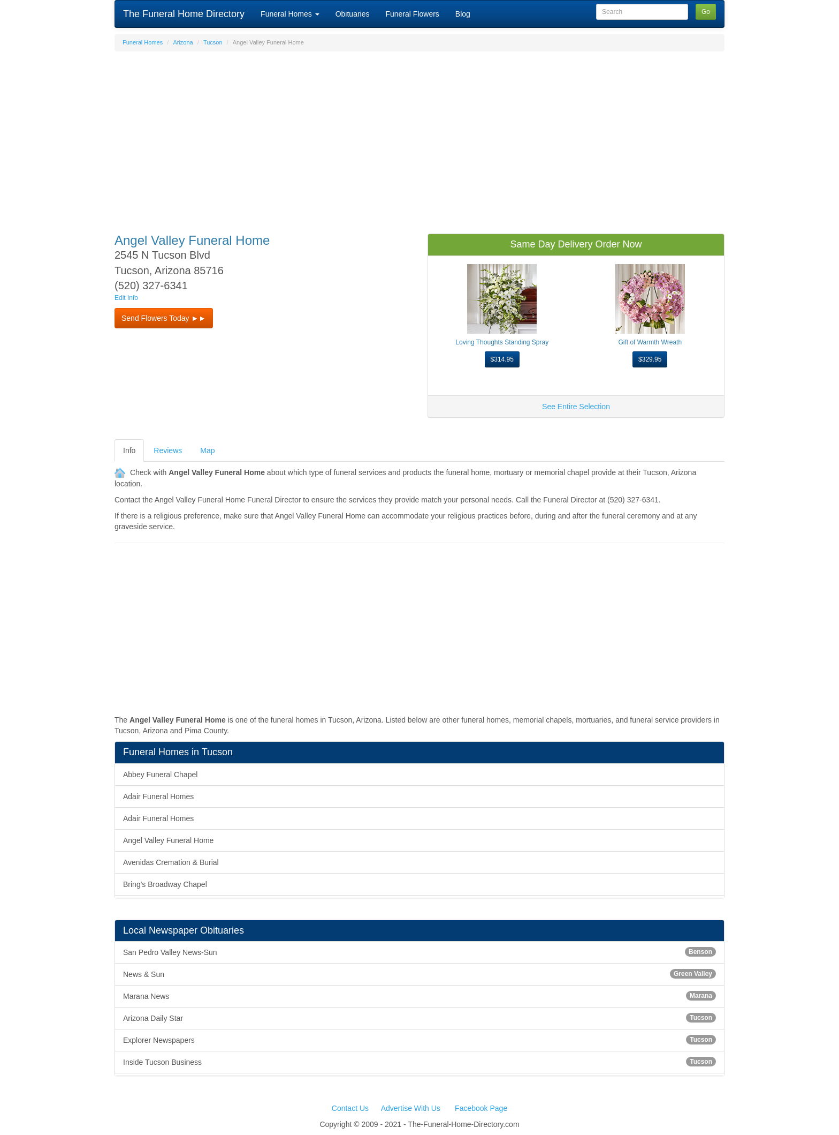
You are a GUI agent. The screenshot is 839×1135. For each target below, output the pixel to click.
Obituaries (352, 14)
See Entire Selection (576, 406)
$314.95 (502, 359)
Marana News (419, 996)
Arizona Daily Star (419, 1018)
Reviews (168, 450)
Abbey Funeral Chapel (160, 774)
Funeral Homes (290, 14)
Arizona (183, 42)
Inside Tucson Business (419, 1061)
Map (207, 450)
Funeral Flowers (412, 14)
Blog (462, 14)
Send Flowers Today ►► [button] (163, 318)
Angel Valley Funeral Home (168, 840)
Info (129, 450)
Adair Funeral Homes (158, 796)
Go (705, 12)
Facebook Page (481, 1108)
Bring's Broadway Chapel (165, 884)
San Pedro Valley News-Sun (419, 952)
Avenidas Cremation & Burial (171, 862)
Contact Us (350, 1108)
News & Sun (419, 974)
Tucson (213, 42)
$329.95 (649, 359)
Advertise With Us (410, 1108)
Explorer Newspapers (419, 1039)
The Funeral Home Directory (184, 14)
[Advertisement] (419, 137)
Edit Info (126, 298)
